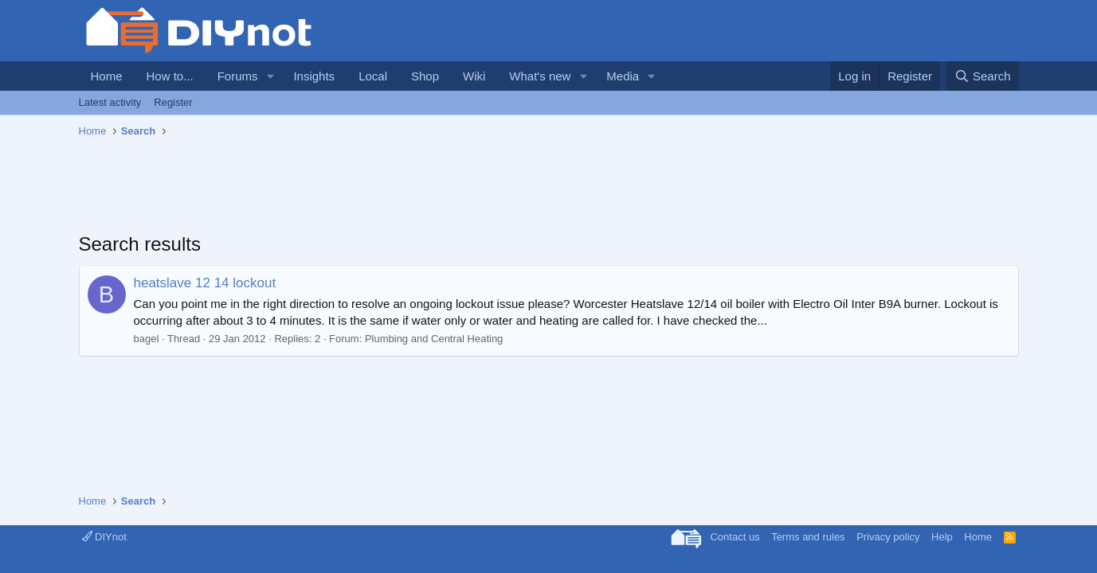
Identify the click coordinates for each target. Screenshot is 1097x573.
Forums (237, 76)
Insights (314, 76)
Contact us (734, 537)
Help (942, 537)
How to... (170, 76)
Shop (425, 76)
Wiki (474, 76)
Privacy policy (887, 537)
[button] (270, 76)
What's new (539, 76)
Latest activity (110, 102)
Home (107, 76)
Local (372, 76)
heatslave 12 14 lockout (205, 282)
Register (173, 102)
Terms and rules (807, 537)
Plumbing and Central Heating (434, 339)
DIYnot (104, 537)
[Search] (982, 76)
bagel (146, 339)
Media (622, 76)
